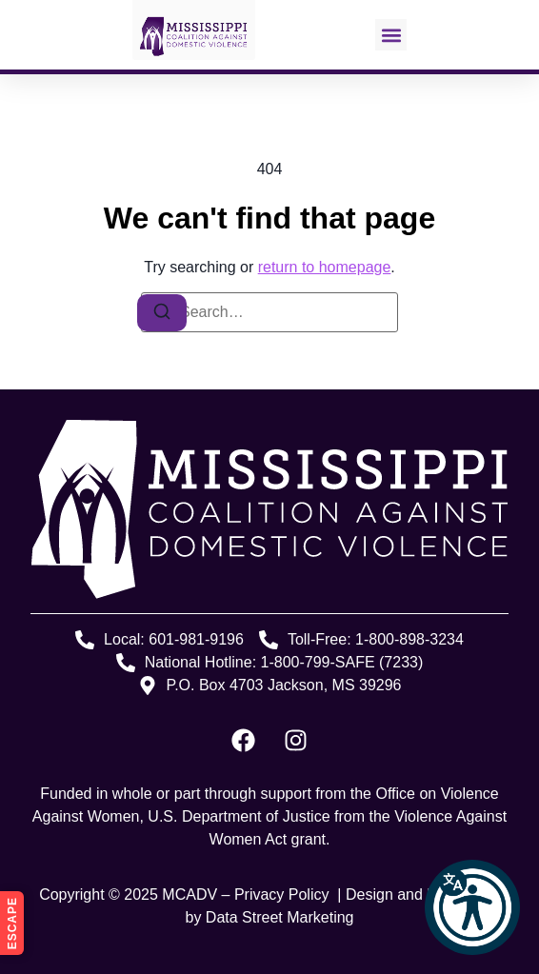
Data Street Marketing (280, 917)
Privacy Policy (283, 894)
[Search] (162, 312)
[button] (472, 907)
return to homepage (324, 267)
